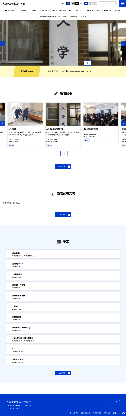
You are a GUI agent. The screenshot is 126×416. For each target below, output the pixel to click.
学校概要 (22, 10)
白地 (73, 3)
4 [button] (111, 63)
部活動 (79, 10)
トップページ (10, 10)
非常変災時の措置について (62, 10)
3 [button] (108, 63)
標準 (86, 3)
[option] (63, 42)
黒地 (77, 3)
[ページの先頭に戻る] (123, 413)
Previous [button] (2, 43)
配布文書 (107, 10)
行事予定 (33, 10)
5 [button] (114, 63)
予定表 (117, 10)
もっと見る (62, 166)
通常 (68, 3)
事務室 (83, 16)
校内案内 (90, 10)
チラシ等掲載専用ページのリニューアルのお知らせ (58, 16)
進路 (99, 10)
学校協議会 (44, 10)
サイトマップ (116, 401)
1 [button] (102, 63)
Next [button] (123, 43)
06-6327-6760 (15, 408)
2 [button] (105, 63)
